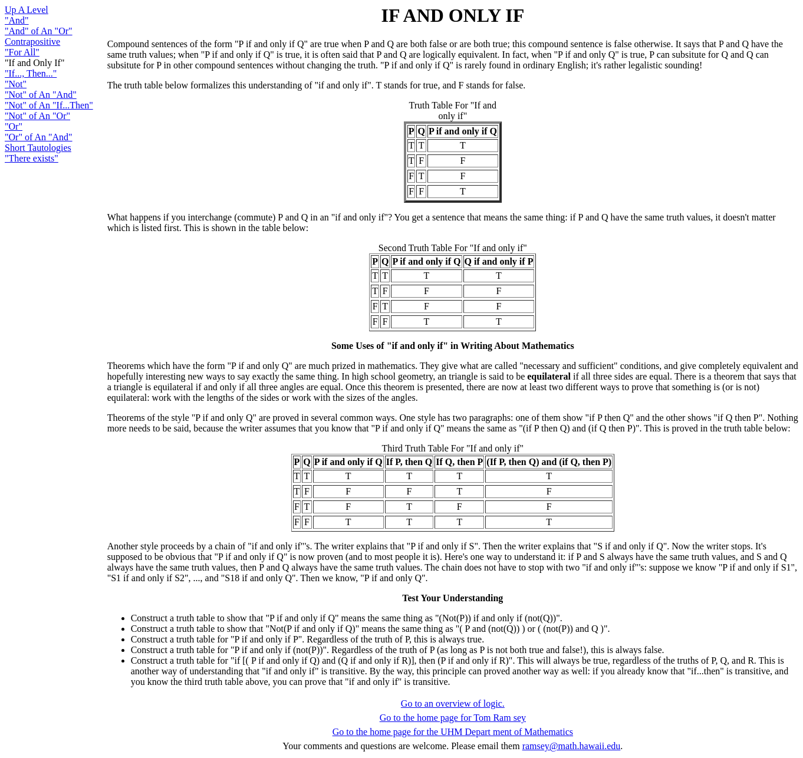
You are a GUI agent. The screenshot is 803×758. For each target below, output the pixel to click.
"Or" (13, 126)
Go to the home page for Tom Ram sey (453, 718)
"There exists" (31, 158)
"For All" (22, 52)
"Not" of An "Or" (37, 116)
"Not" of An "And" (41, 95)
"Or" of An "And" (39, 137)
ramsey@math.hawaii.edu (571, 746)
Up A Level (26, 10)
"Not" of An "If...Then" (49, 105)
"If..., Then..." (31, 73)
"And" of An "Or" (39, 31)
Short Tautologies (38, 148)
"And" (17, 20)
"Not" (16, 84)
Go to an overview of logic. (453, 703)
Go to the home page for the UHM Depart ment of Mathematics (453, 732)
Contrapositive (32, 42)
